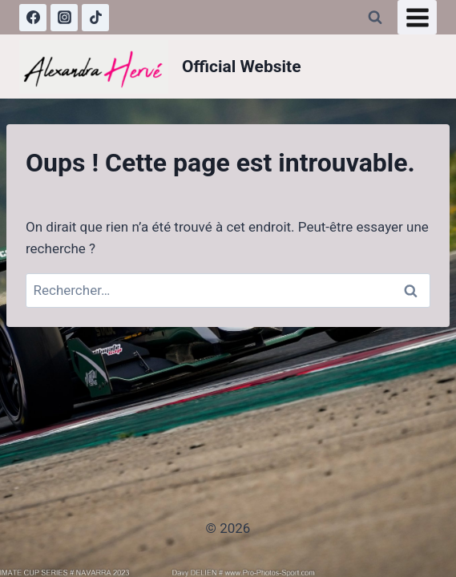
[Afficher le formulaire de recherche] (375, 17)
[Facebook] (32, 17)
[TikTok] (95, 17)
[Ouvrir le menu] (417, 17)
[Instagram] (64, 17)
